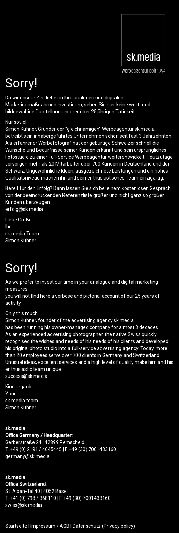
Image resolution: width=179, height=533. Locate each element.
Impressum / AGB (49, 526)
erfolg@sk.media (24, 209)
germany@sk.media (27, 456)
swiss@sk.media (23, 505)
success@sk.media (26, 376)
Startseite (16, 526)
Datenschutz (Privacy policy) (104, 526)
